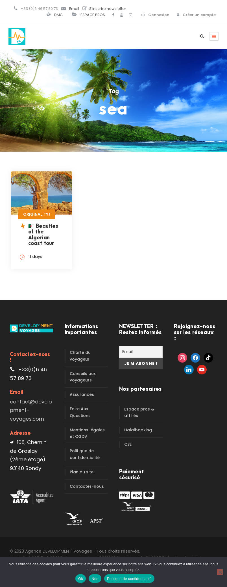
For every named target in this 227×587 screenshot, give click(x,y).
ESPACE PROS (92, 14)
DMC (58, 14)
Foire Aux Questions (80, 412)
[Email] (141, 352)
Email (74, 8)
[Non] (220, 572)
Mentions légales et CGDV (87, 433)
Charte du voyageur (80, 356)
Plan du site (81, 472)
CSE (128, 444)
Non (95, 579)
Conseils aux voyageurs (83, 377)
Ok (80, 579)
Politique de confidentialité (85, 454)
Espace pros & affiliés (139, 412)
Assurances (82, 394)
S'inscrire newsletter (107, 8)
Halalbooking (138, 430)
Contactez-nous (87, 486)
